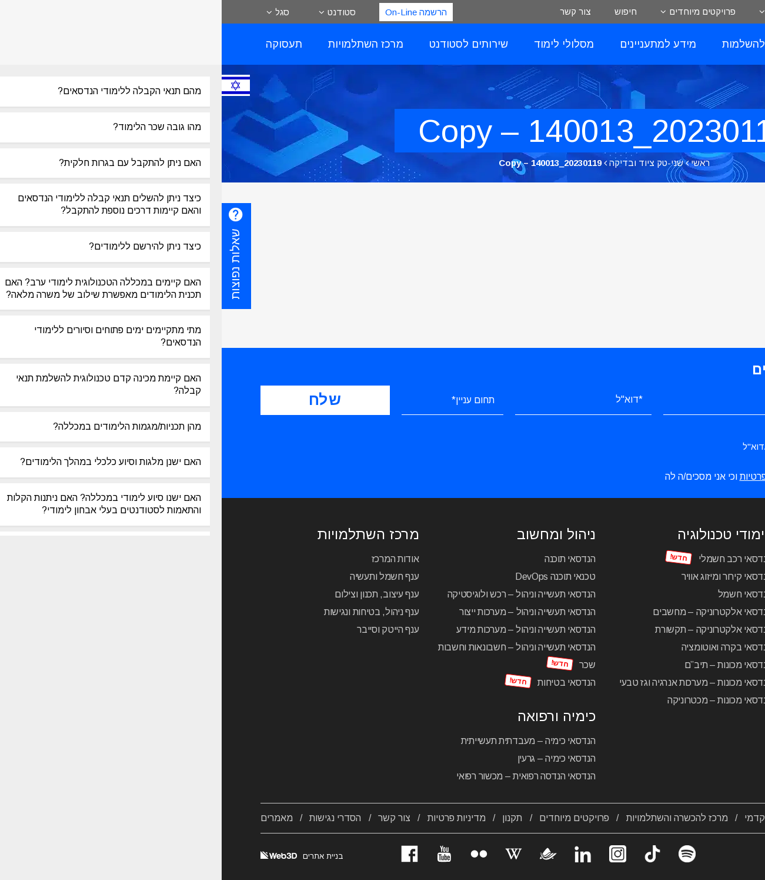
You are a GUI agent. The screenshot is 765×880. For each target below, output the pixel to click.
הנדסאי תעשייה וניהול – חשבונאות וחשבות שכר (295, 656)
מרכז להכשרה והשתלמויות (455, 818)
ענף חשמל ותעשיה (163, 577)
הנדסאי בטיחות (344, 683)
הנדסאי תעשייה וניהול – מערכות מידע (304, 630)
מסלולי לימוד (342, 44)
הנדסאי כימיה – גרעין (335, 758)
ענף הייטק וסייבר (166, 630)
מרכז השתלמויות (144, 44)
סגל (61, 12)
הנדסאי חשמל (523, 594)
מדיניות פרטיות (235, 818)
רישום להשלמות (536, 44)
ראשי (478, 163)
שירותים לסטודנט (247, 44)
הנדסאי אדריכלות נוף (687, 594)
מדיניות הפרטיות (550, 476)
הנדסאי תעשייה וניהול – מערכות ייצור (306, 612)
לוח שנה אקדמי (553, 818)
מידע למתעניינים (436, 44)
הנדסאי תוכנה (348, 559)
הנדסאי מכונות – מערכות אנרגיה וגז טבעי (473, 683)
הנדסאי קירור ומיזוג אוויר (505, 577)
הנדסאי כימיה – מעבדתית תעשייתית (306, 741)
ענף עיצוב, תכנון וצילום (155, 594)
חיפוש (404, 11)
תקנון (290, 818)
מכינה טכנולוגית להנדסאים (676, 705)
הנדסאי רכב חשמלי (513, 559)
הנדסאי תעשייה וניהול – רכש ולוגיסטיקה (300, 594)
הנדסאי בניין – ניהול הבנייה (677, 630)
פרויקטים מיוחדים (480, 11)
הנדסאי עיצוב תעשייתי (685, 559)
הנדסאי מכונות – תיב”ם (506, 665)
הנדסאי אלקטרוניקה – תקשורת (491, 630)
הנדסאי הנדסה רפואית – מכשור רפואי (304, 776)
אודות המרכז (174, 559)
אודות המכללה (698, 818)
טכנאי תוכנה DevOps (333, 577)
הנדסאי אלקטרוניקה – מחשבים (490, 612)
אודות (557, 11)
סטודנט (120, 12)
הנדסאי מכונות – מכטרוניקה (498, 700)
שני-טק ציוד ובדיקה (424, 163)
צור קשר (353, 11)
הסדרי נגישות (113, 818)
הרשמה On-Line (194, 12)
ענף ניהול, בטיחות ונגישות (150, 612)
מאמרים (55, 818)
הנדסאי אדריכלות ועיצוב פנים (672, 577)
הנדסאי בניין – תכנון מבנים (676, 647)
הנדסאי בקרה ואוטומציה (505, 647)
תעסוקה (62, 44)
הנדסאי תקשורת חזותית (683, 612)
